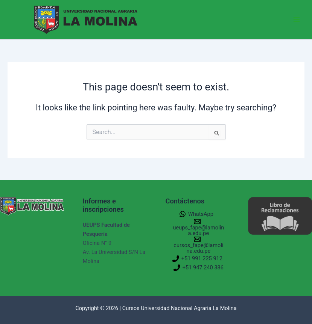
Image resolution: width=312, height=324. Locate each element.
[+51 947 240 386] (198, 267)
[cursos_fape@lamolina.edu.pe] (197, 245)
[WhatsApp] (196, 214)
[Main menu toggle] (296, 20)
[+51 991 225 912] (197, 258)
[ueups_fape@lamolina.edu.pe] (197, 227)
